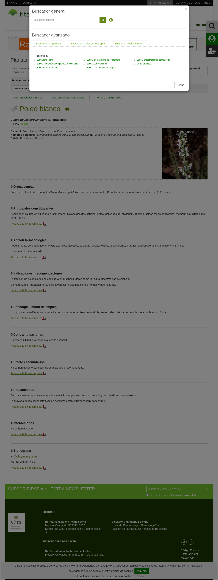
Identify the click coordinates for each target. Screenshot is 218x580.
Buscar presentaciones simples (101, 67)
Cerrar (180, 85)
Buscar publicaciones (97, 64)
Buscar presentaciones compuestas (153, 60)
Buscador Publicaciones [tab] (129, 43)
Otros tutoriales (144, 64)
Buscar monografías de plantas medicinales (57, 64)
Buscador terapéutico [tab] (48, 43)
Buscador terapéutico (47, 67)
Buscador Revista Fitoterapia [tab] (88, 43)
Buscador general (45, 60)
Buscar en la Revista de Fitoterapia (103, 60)
